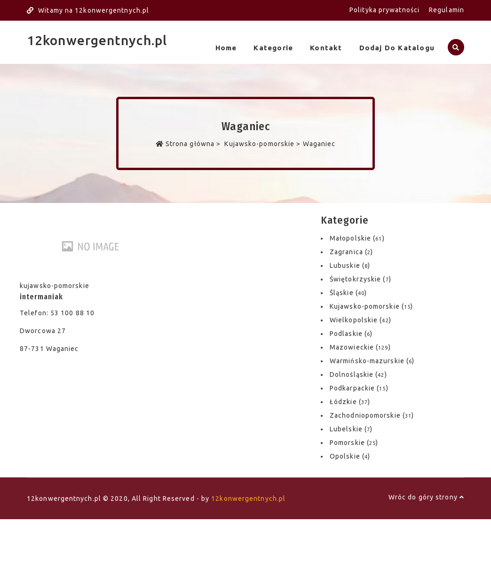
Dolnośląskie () (358, 374)
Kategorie (271, 48)
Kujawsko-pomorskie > (262, 143)
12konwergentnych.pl (97, 40)
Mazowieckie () (360, 347)
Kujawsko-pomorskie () (371, 306)
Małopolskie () (357, 238)
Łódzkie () (350, 401)
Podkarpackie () (359, 387)
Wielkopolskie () (360, 319)
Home (222, 48)
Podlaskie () (351, 333)
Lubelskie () (351, 428)
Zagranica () (351, 251)
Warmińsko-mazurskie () (372, 360)
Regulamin (446, 10)
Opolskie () (350, 456)
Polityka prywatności (384, 10)
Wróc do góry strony (426, 496)
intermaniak (41, 296)
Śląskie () (348, 292)
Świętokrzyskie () (360, 278)
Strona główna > (189, 143)
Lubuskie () (350, 265)
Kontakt (325, 48)
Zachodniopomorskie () (372, 415)
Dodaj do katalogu (396, 48)
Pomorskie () (354, 442)
